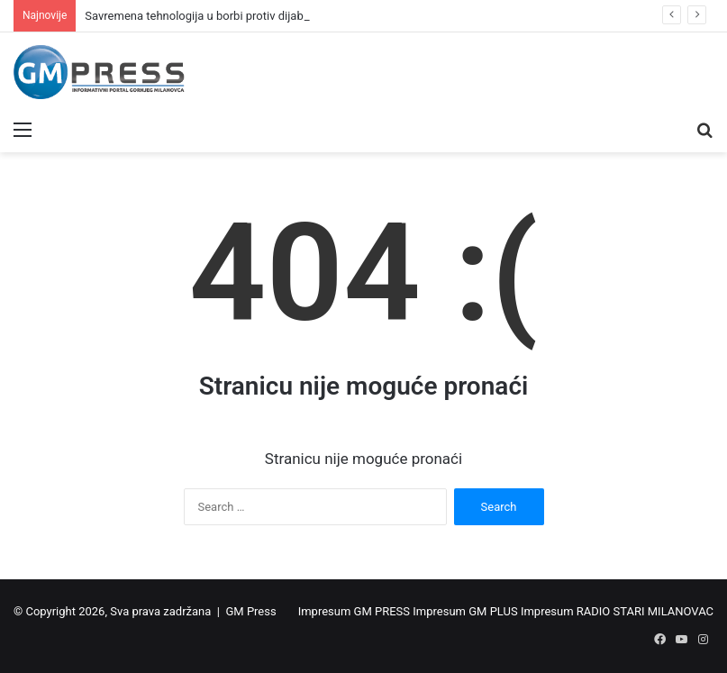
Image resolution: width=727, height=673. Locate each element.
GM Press (250, 611)
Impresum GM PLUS (465, 611)
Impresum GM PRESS (354, 611)
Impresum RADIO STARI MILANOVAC (617, 611)
